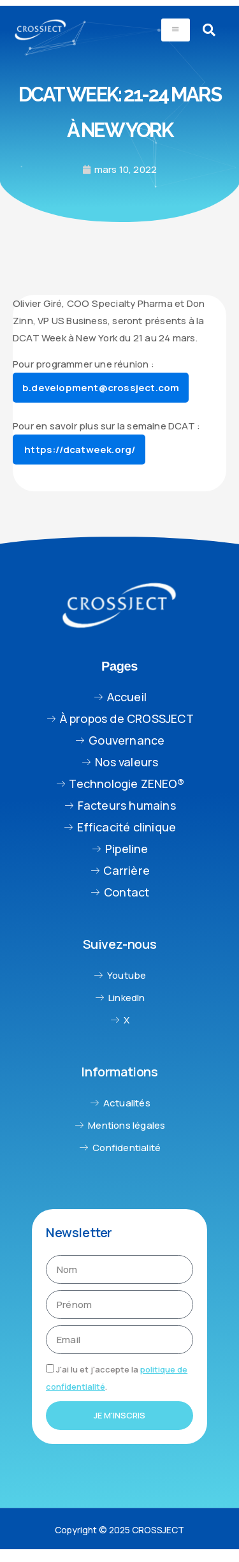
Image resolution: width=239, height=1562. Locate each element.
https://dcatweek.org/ (79, 449)
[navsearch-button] (209, 30)
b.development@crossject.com (100, 387)
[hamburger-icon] (175, 30)
